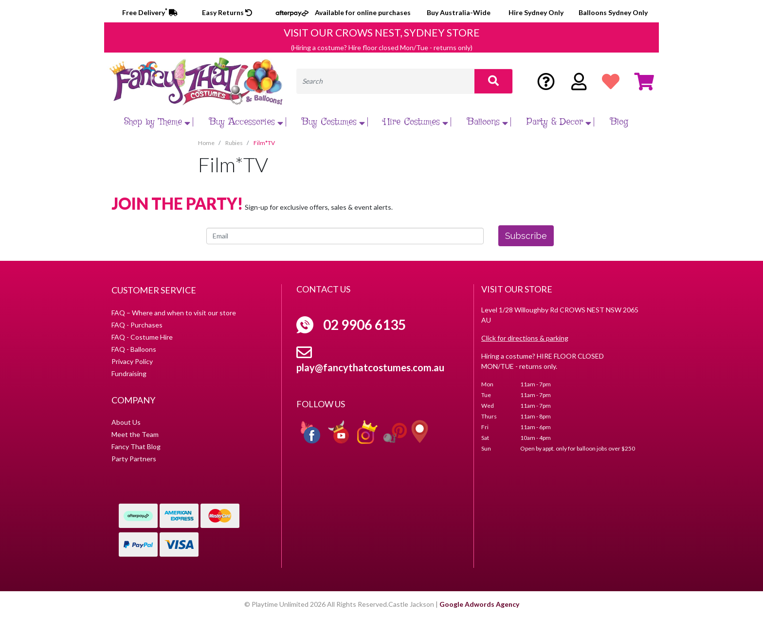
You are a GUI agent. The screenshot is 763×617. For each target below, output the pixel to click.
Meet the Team (135, 434)
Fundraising (128, 373)
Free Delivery (150, 12)
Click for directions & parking (524, 338)
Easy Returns (227, 12)
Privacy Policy (132, 361)
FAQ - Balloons (133, 349)
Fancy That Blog (136, 446)
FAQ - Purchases (137, 325)
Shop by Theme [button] (158, 122)
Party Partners (133, 458)
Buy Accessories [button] (247, 122)
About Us (126, 422)
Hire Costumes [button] (417, 122)
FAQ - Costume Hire (142, 337)
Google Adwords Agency (479, 604)
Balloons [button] (488, 122)
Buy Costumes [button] (334, 122)
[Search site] (493, 81)
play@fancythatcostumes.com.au (370, 367)
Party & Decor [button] (560, 122)
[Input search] (385, 81)
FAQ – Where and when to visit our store (173, 312)
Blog (619, 122)
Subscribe (526, 236)
